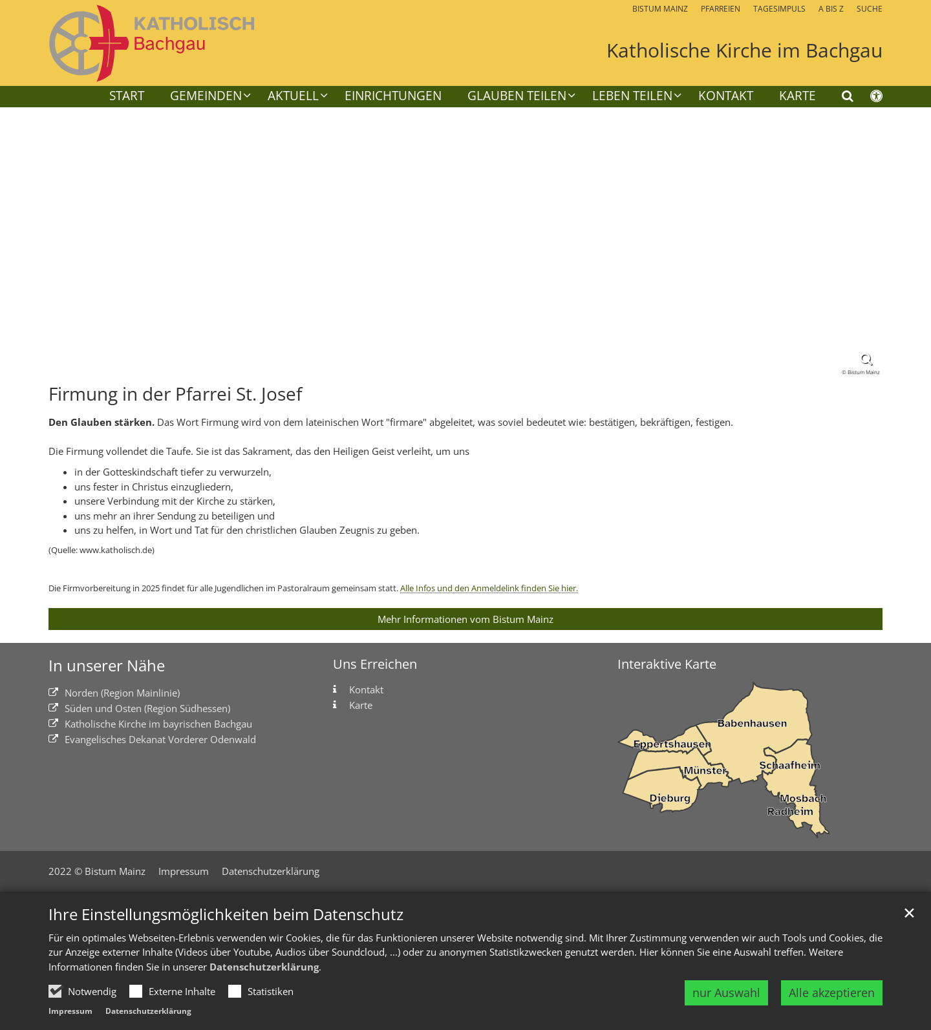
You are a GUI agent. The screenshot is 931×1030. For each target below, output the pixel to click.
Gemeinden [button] (206, 96)
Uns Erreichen (375, 664)
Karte (797, 96)
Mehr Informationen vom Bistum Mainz (465, 619)
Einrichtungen (393, 96)
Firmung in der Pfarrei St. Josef (175, 394)
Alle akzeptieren (832, 992)
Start (126, 96)
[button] (513, 98)
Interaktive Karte (666, 664)
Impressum (70, 1010)
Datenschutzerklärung (264, 966)
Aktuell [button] (293, 96)
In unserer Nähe (106, 665)
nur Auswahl (726, 992)
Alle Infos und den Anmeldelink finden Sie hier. (489, 588)
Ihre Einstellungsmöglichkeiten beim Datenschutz (225, 914)
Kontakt (725, 96)
